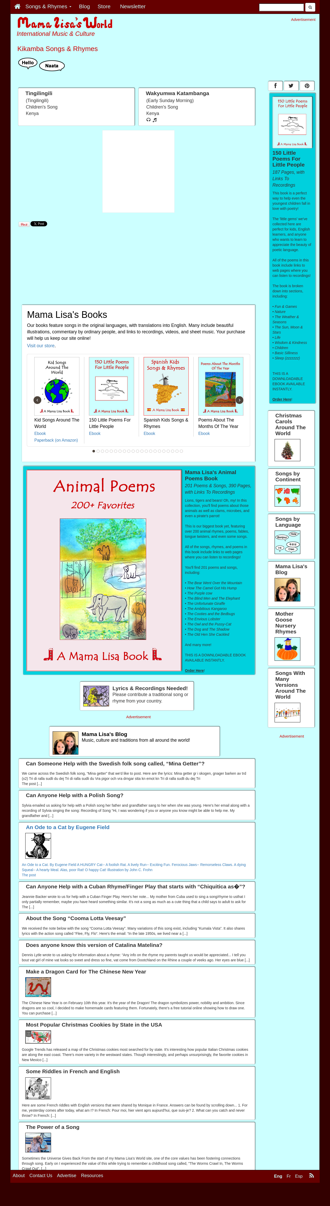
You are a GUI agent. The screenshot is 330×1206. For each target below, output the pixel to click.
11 (137, 451)
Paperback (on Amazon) (56, 440)
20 (177, 451)
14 (151, 451)
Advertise (66, 1175)
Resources (92, 1175)
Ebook (40, 433)
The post (29, 875)
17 (164, 451)
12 (142, 451)
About (19, 1175)
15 (155, 451)
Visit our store (41, 345)
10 (133, 451)
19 (172, 451)
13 (146, 451)
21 (181, 451)
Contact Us (40, 1175)
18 (168, 451)
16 (159, 451)
